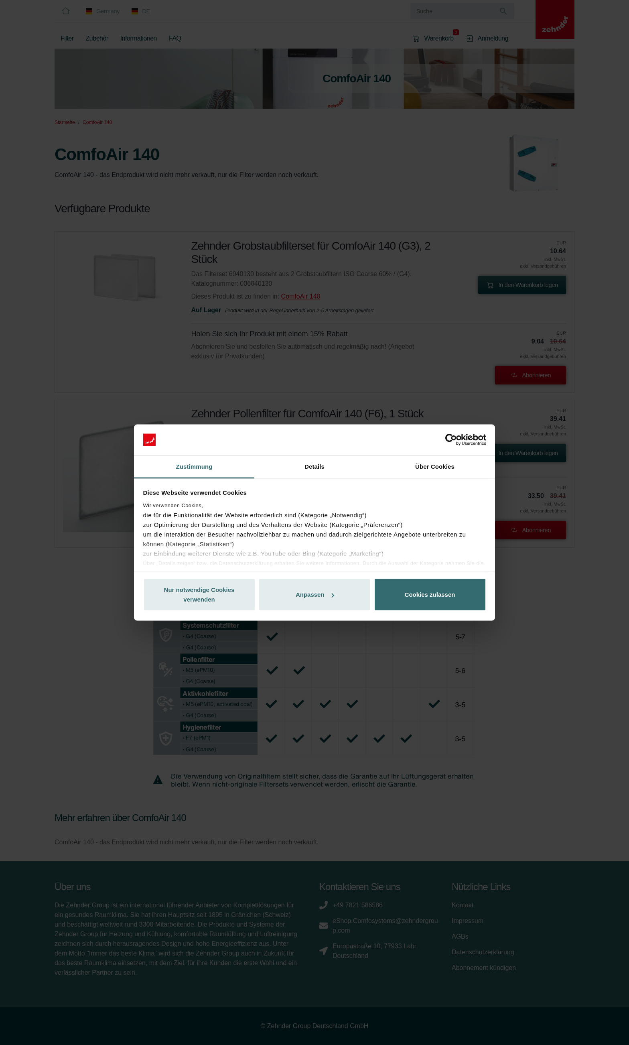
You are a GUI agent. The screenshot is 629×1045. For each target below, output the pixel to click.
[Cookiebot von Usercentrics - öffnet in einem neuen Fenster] (451, 440)
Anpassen (315, 594)
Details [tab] (314, 466)
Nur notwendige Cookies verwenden (199, 594)
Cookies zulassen (430, 594)
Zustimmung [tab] (194, 466)
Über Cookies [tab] (435, 466)
